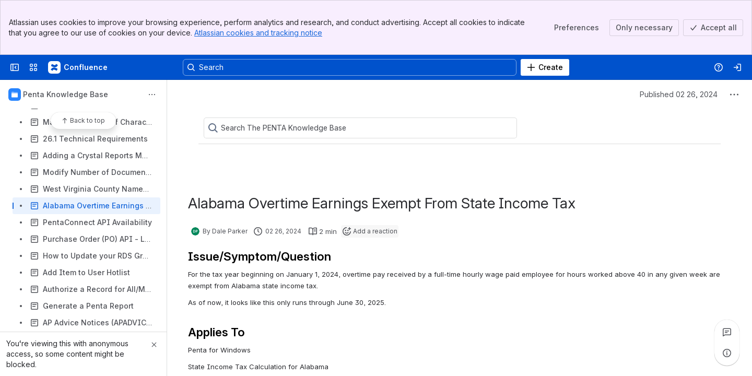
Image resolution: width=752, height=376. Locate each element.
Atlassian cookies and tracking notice (258, 32)
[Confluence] (78, 67)
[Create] (545, 67)
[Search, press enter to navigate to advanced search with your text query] (349, 67)
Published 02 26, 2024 (679, 94)
